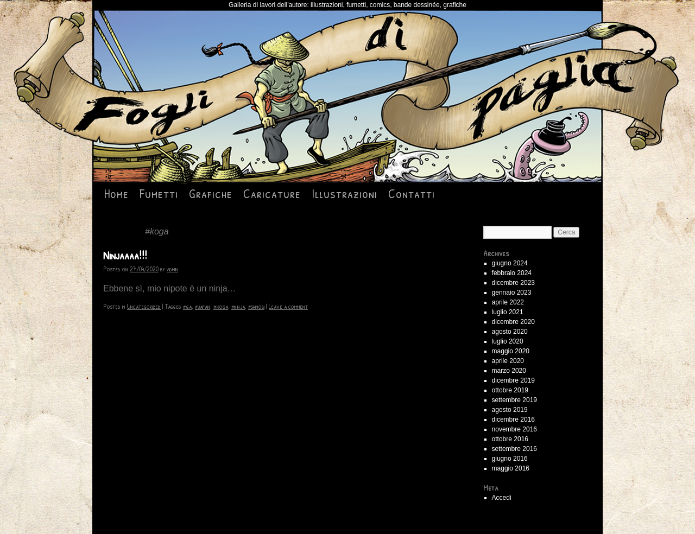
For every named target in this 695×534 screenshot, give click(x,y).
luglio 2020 (507, 341)
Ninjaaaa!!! (125, 255)
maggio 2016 (510, 468)
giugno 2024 (510, 263)
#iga (187, 306)
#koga (220, 306)
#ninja (238, 306)
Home (116, 193)
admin (172, 269)
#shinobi (256, 306)
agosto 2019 (510, 410)
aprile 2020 (508, 361)
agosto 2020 (510, 331)
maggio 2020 (510, 351)
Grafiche (210, 193)
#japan (202, 306)
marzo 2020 (509, 370)
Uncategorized (144, 306)
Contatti (411, 193)
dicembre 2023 (513, 283)
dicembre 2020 (513, 322)
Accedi (501, 497)
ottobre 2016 (510, 439)
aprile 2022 (508, 302)
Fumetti (159, 193)
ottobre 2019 (510, 390)
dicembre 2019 (513, 380)
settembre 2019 (514, 400)
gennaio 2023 (512, 292)
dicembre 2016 (513, 419)
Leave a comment (288, 306)
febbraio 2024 (512, 273)
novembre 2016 (514, 429)
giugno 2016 (510, 458)
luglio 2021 (507, 312)
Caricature (272, 193)
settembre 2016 (514, 449)
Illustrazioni (344, 193)
